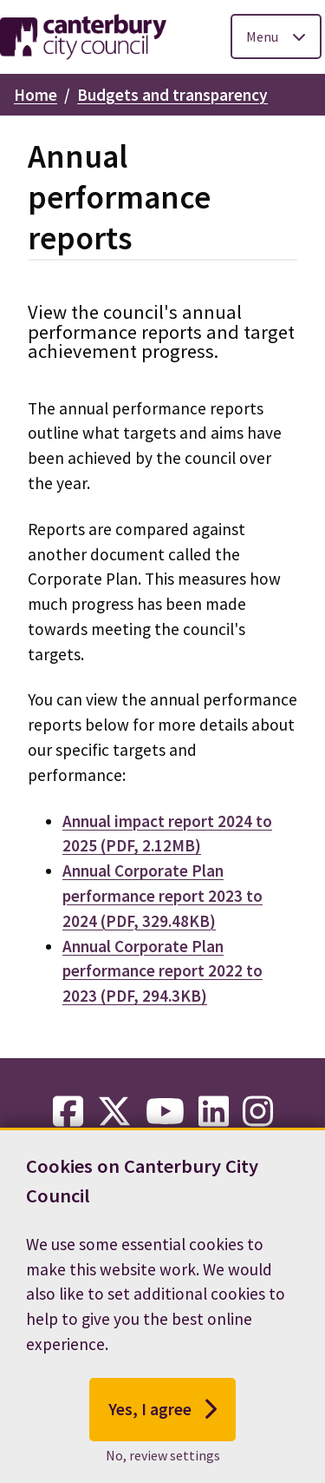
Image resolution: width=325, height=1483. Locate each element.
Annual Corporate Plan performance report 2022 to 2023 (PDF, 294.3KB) (162, 971)
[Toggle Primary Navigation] (276, 36)
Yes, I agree (162, 1435)
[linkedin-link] (213, 1112)
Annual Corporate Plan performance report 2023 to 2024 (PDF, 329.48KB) (162, 895)
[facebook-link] (68, 1112)
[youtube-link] (165, 1112)
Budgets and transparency (172, 94)
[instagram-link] (258, 1112)
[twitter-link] (114, 1112)
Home (35, 94)
